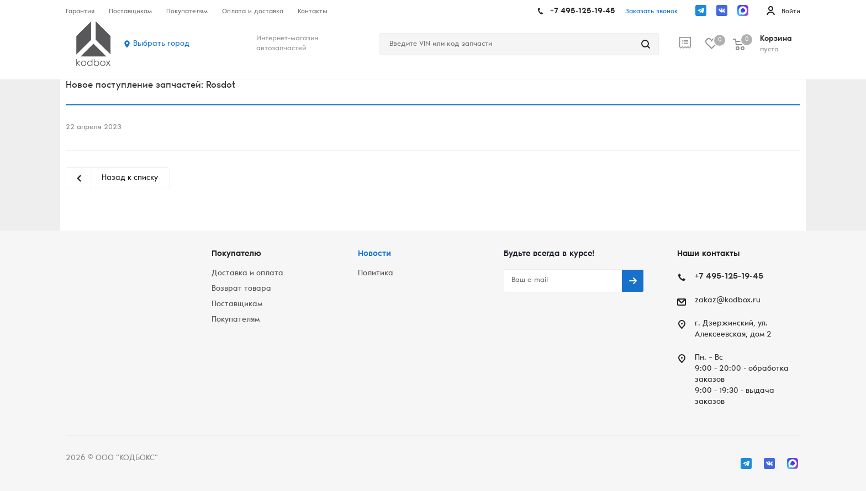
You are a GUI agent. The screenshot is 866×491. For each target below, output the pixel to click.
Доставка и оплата (247, 273)
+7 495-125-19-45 (582, 11)
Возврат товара (241, 289)
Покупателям (236, 320)
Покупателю (236, 254)
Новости (374, 254)
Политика (375, 273)
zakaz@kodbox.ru (728, 301)
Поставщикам (237, 304)
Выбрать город (161, 44)
